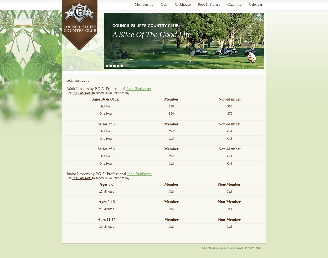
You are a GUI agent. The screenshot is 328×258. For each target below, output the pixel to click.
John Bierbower (138, 89)
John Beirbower (139, 174)
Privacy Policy (253, 247)
